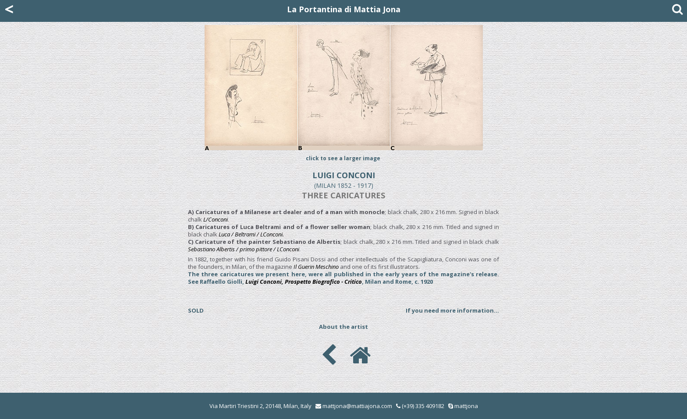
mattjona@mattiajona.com (357, 406)
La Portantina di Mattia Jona (343, 9)
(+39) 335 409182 (420, 406)
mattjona (466, 406)
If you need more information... (452, 310)
